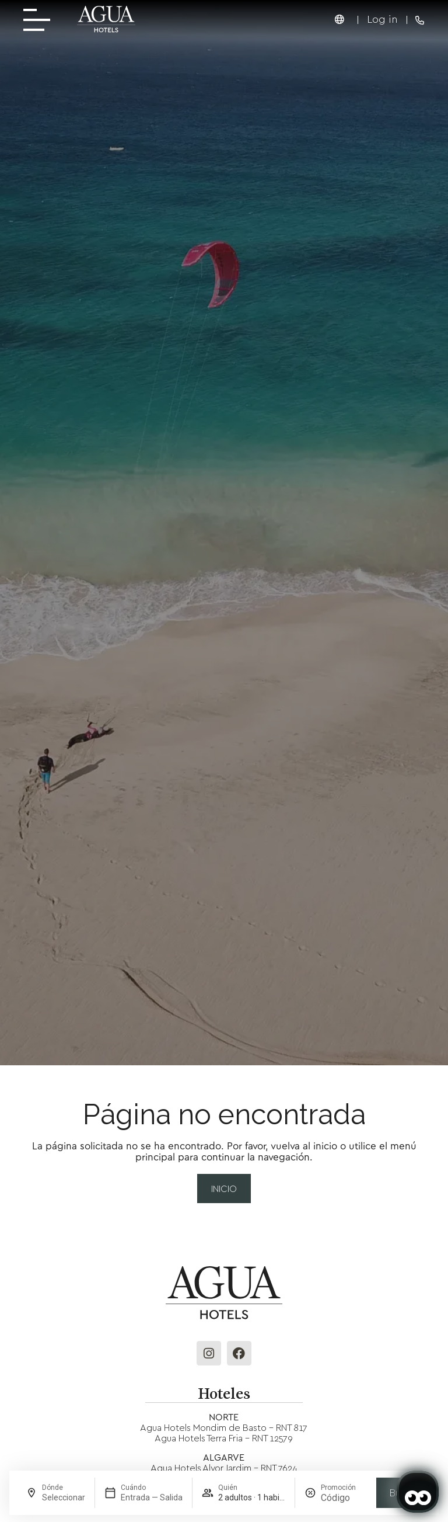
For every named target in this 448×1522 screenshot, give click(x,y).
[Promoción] (344, 1497)
